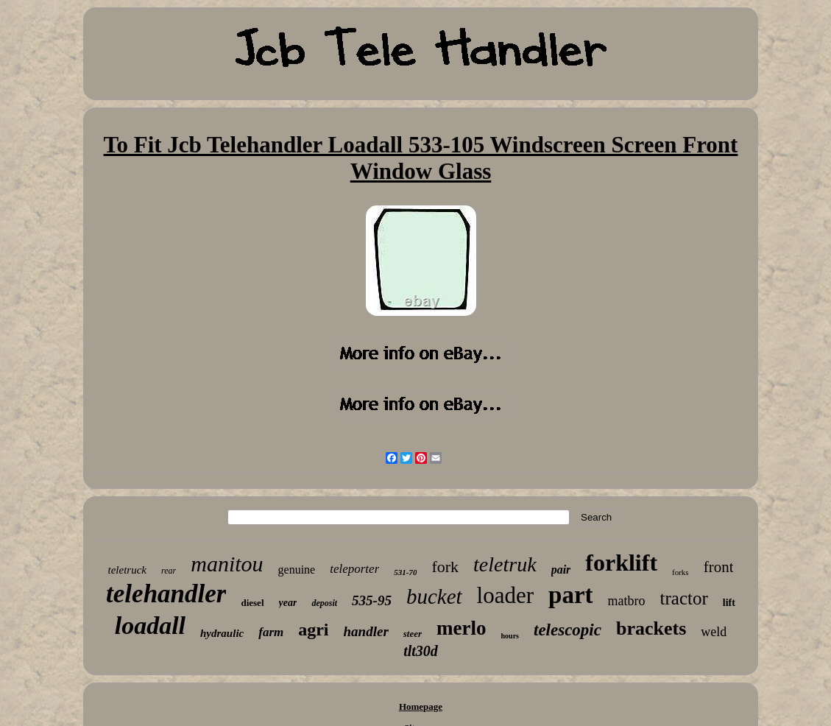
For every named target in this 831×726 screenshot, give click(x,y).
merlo (461, 628)
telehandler (166, 593)
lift (729, 602)
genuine (297, 569)
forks (680, 572)
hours (510, 636)
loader (505, 595)
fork (445, 566)
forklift (621, 562)
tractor (684, 598)
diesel (252, 602)
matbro (627, 600)
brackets (651, 628)
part (570, 595)
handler (366, 631)
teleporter (354, 569)
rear (168, 570)
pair (561, 569)
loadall (150, 625)
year (288, 602)
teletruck (127, 570)
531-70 (405, 572)
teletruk (505, 564)
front (719, 567)
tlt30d (420, 651)
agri (313, 629)
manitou (227, 563)
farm (270, 632)
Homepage (420, 706)
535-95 (372, 600)
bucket (434, 596)
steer (412, 633)
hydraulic (222, 633)
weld (713, 631)
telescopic (567, 630)
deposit (324, 603)
